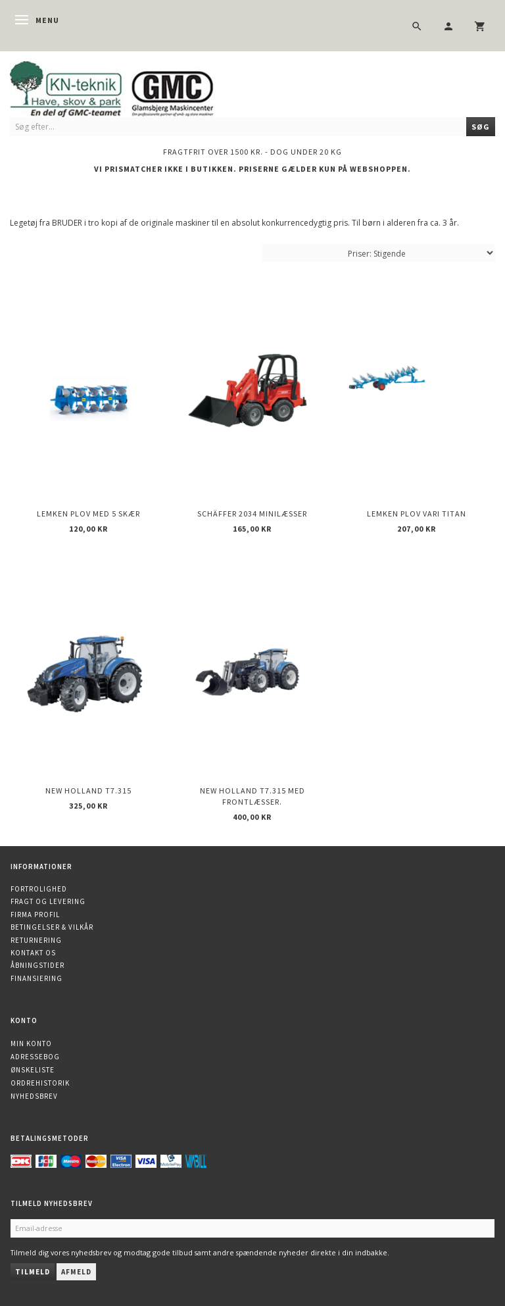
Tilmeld (32, 1271)
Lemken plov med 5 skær (88, 513)
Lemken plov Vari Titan (416, 513)
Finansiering (36, 978)
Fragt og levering (48, 901)
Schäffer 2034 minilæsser (252, 513)
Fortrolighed (39, 888)
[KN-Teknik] (128, 86)
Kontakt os (33, 952)
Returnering (36, 940)
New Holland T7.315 (88, 790)
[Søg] (480, 126)
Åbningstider (37, 965)
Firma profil (35, 914)
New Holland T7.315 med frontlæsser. (252, 796)
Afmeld (76, 1271)
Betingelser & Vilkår (52, 927)
